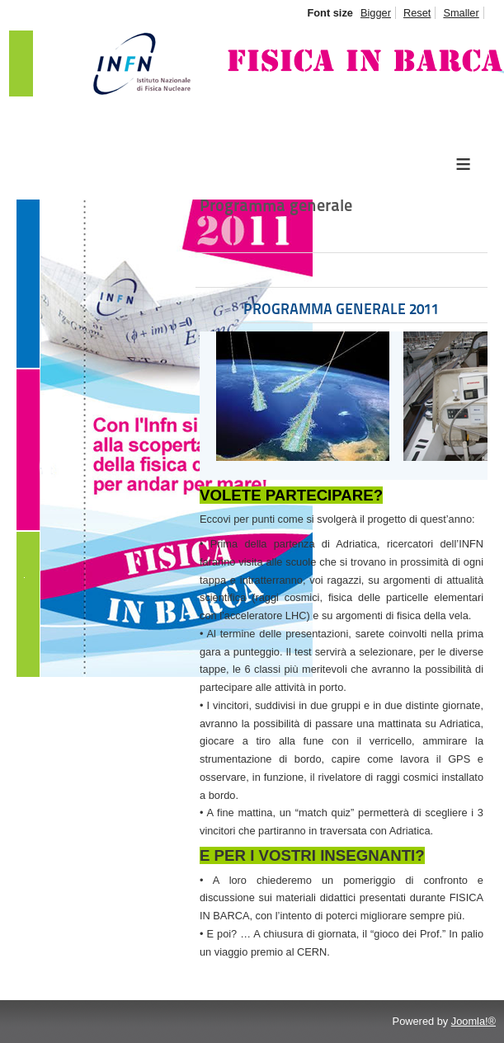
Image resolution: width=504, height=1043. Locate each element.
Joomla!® (473, 1021)
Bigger (375, 13)
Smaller (460, 13)
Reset (417, 13)
